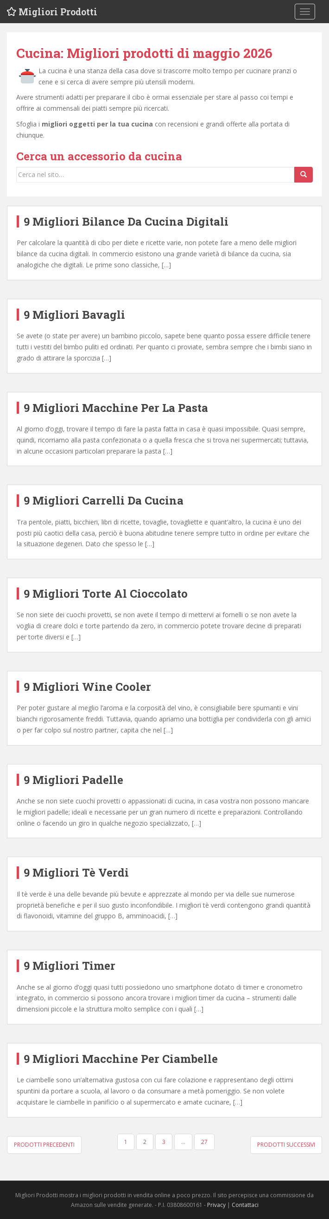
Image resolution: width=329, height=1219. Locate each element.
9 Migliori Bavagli (74, 314)
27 (204, 1142)
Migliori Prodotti (59, 12)
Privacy (216, 1205)
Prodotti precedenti (44, 1145)
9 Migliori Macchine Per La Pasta (116, 407)
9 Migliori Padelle (73, 779)
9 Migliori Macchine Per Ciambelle (121, 1058)
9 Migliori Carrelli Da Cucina (103, 500)
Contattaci (245, 1205)
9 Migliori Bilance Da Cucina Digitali (126, 221)
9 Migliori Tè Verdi (76, 872)
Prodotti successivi (286, 1145)
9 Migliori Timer (69, 965)
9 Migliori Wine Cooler (87, 686)
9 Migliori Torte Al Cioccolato (106, 593)
